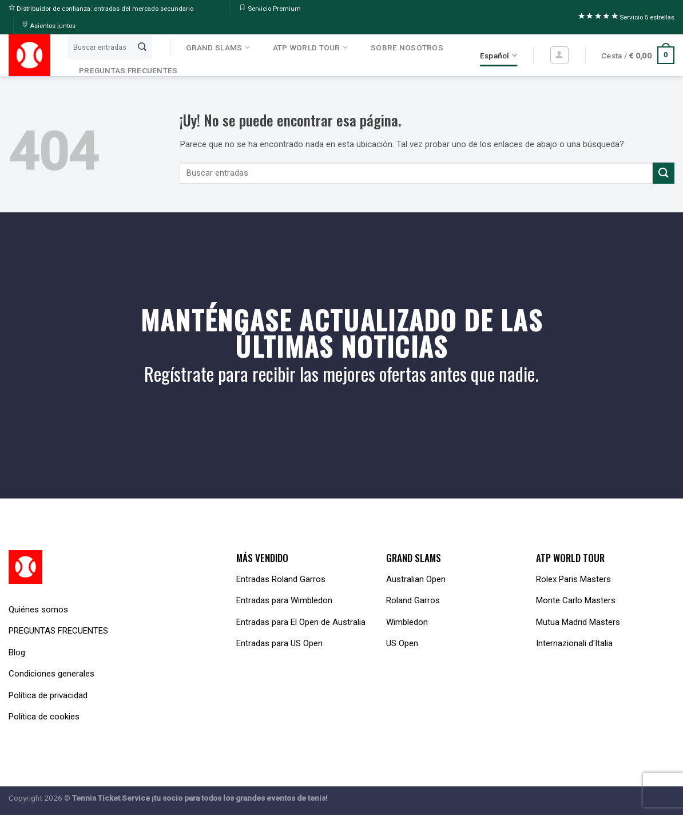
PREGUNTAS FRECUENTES (128, 70)
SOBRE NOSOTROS (407, 47)
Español (498, 55)
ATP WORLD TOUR (310, 47)
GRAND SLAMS (217, 47)
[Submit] (142, 47)
